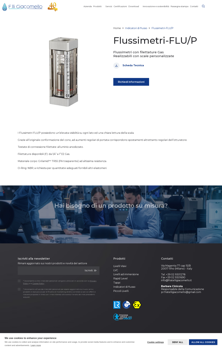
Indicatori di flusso (124, 286)
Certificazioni (120, 6)
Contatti (194, 6)
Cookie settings (155, 342)
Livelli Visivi (119, 266)
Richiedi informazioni (131, 81)
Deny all (177, 342)
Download (134, 6)
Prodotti (98, 6)
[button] (203, 6)
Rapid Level (120, 278)
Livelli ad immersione (126, 274)
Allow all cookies (203, 342)
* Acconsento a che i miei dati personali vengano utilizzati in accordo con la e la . (57, 282)
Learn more (36, 345)
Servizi (108, 6)
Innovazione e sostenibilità (156, 6)
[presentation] (36, 306)
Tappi (116, 282)
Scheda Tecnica (128, 66)
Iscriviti (90, 270)
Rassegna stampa (179, 6)
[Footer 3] (182, 258)
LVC (115, 270)
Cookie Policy (150, 331)
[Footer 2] (134, 258)
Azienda (88, 6)
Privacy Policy (131, 331)
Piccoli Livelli (121, 291)
